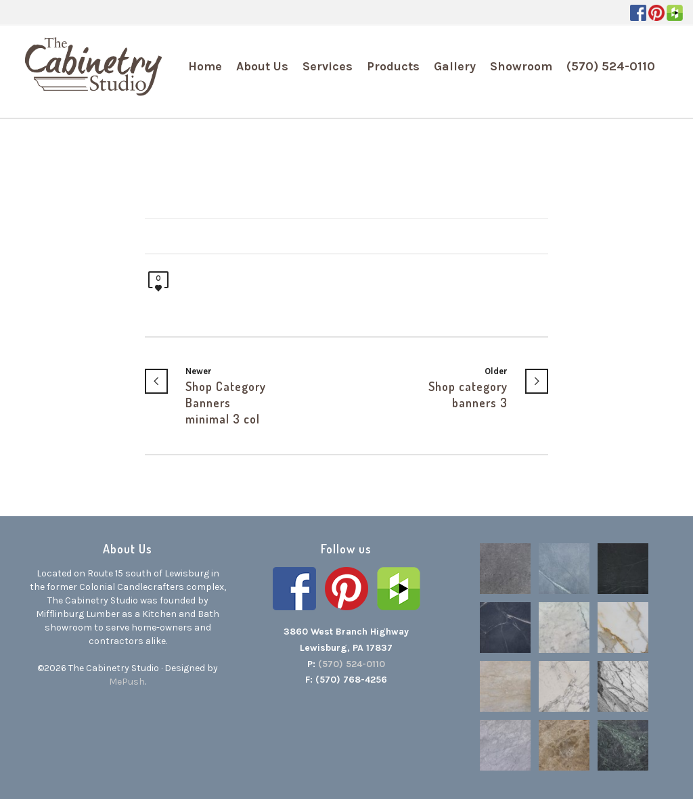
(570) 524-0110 (351, 664)
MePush (127, 681)
